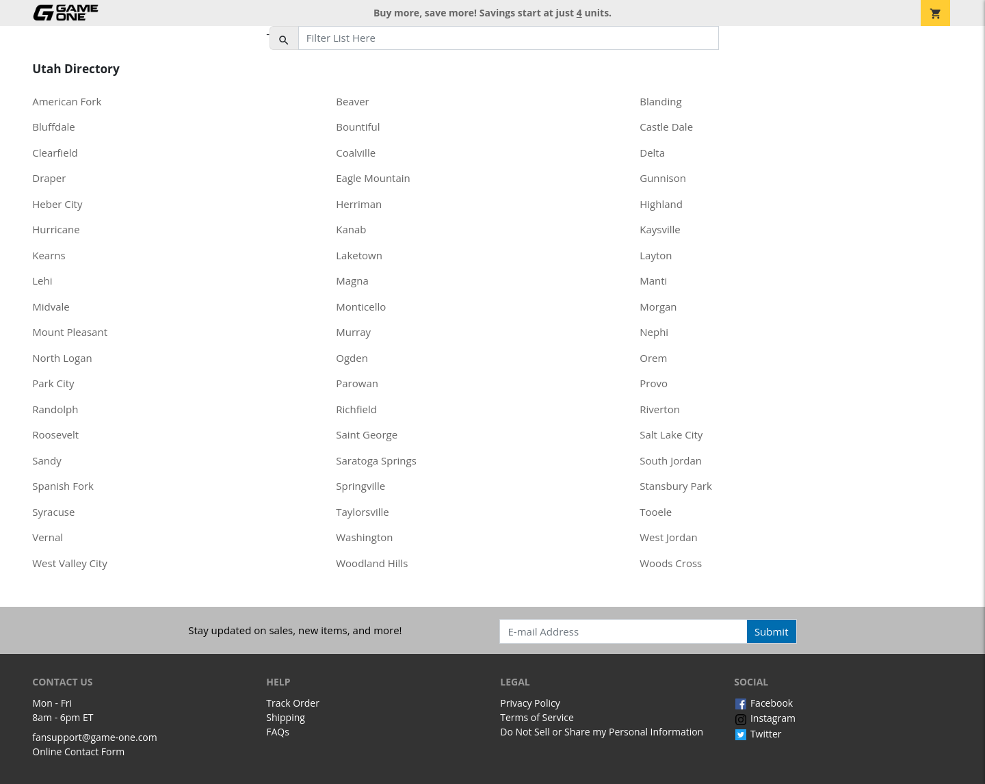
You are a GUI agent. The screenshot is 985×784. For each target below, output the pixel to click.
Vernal (47, 537)
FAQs (277, 731)
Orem (653, 358)
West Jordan (669, 537)
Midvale (51, 306)
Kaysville (660, 229)
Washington (364, 537)
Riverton (660, 409)
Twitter (757, 733)
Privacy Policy (530, 702)
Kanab (351, 229)
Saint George (366, 434)
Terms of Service (537, 717)
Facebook (763, 702)
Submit (771, 631)
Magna (352, 280)
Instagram (765, 717)
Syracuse (53, 512)
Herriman (359, 204)
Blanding (660, 101)
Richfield (356, 409)
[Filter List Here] (508, 38)
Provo (654, 383)
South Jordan (671, 460)
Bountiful (358, 126)
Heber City (57, 204)
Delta (652, 152)
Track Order (292, 702)
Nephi (654, 332)
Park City (53, 383)
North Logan (62, 358)
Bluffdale (53, 126)
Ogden (352, 358)
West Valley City (69, 563)
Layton (656, 255)
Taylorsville (362, 512)
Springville (360, 486)
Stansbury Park (676, 486)
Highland (661, 204)
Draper (49, 178)
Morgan (658, 306)
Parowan (357, 383)
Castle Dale (666, 126)
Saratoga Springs (376, 460)
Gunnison (663, 178)
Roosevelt (55, 434)
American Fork (66, 101)
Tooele (656, 512)
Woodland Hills (372, 563)
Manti (653, 280)
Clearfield (54, 152)
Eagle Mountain (373, 178)
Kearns (48, 255)
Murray (353, 332)
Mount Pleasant (69, 332)
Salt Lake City (671, 434)
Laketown (359, 255)
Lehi (42, 280)
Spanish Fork (63, 486)
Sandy (46, 460)
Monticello (361, 306)
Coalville (356, 152)
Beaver (352, 101)
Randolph (55, 409)
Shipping (285, 717)
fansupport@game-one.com (94, 737)
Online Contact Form (78, 751)
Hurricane (55, 229)
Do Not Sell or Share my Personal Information (601, 731)
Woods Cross (671, 563)
